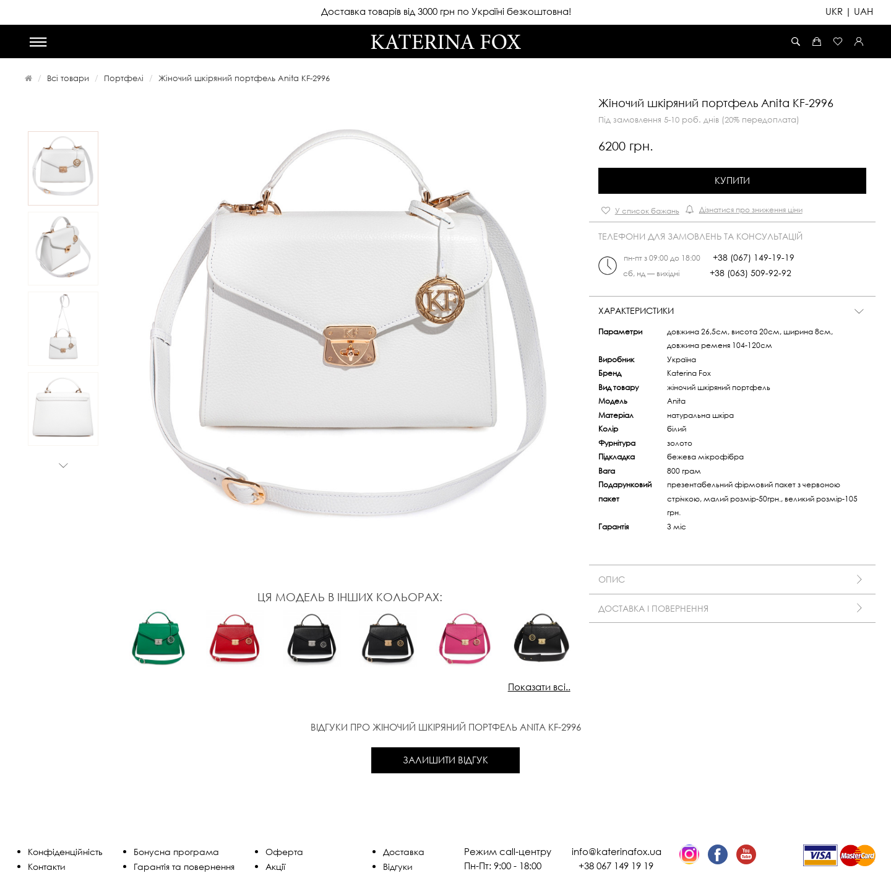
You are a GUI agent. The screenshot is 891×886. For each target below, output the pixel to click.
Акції (275, 866)
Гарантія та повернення (184, 866)
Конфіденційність (65, 851)
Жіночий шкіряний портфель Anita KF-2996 (244, 78)
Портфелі (124, 78)
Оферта (284, 851)
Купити (732, 180)
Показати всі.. (539, 686)
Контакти (47, 866)
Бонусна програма (176, 851)
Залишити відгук (445, 759)
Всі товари (68, 78)
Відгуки (398, 866)
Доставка (403, 851)
